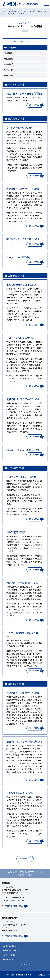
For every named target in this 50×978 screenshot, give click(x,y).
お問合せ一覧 (43, 975)
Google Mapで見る (14, 906)
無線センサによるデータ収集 (21, 477)
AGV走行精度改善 (15, 532)
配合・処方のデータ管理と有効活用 (24, 93)
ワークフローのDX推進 (18, 257)
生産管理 (9, 64)
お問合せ (23, 858)
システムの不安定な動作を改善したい (24, 634)
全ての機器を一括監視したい (21, 285)
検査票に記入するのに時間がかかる (24, 741)
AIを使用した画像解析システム (22, 583)
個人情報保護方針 (11, 946)
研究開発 (9, 70)
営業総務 (9, 59)
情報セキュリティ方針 (12, 950)
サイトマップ (9, 959)
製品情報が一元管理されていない (23, 189)
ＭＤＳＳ (9, 53)
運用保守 (9, 75)
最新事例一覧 (11, 47)
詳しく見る (34, 105)
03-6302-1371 (18, 898)
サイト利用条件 (10, 955)
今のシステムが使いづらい (20, 128)
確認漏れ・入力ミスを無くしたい (23, 239)
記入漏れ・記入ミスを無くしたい (23, 450)
